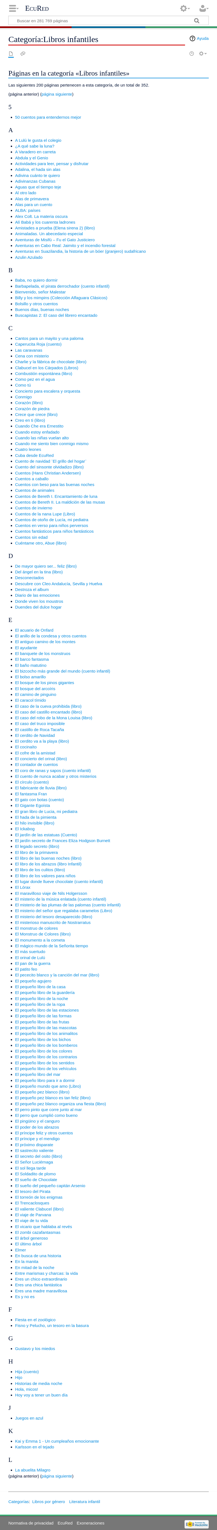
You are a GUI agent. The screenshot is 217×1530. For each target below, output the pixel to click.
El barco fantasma (32, 659)
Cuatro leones (28, 449)
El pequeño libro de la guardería (45, 992)
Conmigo (23, 397)
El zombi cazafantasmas (38, 1232)
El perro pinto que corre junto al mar (48, 1109)
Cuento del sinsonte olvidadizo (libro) (49, 467)
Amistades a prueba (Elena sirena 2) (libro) (55, 228)
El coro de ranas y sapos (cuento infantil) (53, 770)
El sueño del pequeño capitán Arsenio (50, 1185)
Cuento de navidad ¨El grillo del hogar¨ (50, 461)
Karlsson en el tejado (34, 1447)
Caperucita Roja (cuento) (38, 344)
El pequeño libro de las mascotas (46, 1027)
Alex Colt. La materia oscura (41, 216)
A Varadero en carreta (35, 151)
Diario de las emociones (37, 595)
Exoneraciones (90, 1523)
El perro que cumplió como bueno (46, 1115)
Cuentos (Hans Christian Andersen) (48, 473)
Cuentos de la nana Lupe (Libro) (45, 514)
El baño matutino (31, 665)
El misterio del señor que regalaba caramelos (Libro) (63, 910)
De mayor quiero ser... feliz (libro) (46, 566)
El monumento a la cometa (40, 940)
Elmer (20, 1250)
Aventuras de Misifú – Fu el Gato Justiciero (55, 239)
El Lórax (23, 887)
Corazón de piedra (32, 408)
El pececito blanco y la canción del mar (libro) (57, 975)
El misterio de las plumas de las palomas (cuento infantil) (68, 905)
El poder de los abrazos (37, 1127)
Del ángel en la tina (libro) (39, 572)
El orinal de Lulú (30, 957)
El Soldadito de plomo (35, 1173)
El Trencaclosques (32, 1203)
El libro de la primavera (36, 852)
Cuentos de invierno (33, 508)
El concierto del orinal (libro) (41, 758)
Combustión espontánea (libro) (43, 373)
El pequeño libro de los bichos (43, 1039)
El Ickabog (25, 828)
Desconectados (29, 577)
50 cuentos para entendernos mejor (48, 117)
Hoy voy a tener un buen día (41, 1395)
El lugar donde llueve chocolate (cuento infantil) (59, 881)
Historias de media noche (38, 1383)
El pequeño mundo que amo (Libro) (48, 1086)
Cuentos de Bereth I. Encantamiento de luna (56, 496)
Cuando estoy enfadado (37, 432)
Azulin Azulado (29, 257)
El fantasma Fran (31, 794)
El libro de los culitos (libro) (40, 869)
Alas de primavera (32, 198)
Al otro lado (25, 192)
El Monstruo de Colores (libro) (43, 934)
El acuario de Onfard (34, 630)
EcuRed (37, 8)
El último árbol (28, 1244)
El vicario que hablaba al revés (43, 1226)
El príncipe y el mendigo (37, 1138)
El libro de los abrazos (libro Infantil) (48, 864)
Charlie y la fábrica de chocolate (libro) (50, 361)
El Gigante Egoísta (32, 805)
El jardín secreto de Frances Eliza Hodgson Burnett (62, 840)
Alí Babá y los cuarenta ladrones (45, 222)
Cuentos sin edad (31, 537)
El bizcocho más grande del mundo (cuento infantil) (62, 671)
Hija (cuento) (27, 1371)
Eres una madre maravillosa (41, 1291)
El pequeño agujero (33, 981)
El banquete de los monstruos (42, 653)
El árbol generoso (31, 1238)
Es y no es (25, 1296)
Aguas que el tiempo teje (38, 187)
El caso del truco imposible (40, 723)
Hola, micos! (26, 1389)
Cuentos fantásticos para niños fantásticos (54, 531)
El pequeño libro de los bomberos (46, 1045)
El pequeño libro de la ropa (40, 1004)
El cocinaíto (26, 747)
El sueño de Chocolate (36, 1179)
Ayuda (203, 38)
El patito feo (26, 969)
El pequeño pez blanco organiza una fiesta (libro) (60, 1103)
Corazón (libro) (29, 402)
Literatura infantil (84, 1501)
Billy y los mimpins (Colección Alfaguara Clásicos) (61, 297)
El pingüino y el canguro (37, 1121)
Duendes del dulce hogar (38, 607)
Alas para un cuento (33, 204)
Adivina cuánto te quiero (37, 175)
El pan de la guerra (32, 963)
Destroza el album (32, 589)
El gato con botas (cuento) (39, 799)
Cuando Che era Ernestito (39, 426)
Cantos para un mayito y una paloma (49, 338)
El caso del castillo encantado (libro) (48, 712)
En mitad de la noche (35, 1267)
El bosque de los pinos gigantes (44, 682)
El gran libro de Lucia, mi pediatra (46, 811)
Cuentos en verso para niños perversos (51, 525)
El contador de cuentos (36, 764)
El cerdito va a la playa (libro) (42, 741)
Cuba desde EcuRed (34, 455)
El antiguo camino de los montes (45, 641)
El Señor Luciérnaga (34, 1162)
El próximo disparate (34, 1144)
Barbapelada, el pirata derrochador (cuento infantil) (62, 286)
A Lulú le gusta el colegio (38, 140)
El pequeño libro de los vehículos (46, 1068)
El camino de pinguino (35, 694)
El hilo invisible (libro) (35, 823)
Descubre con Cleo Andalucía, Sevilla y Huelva (58, 583)
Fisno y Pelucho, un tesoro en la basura (52, 1325)
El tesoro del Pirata (32, 1191)
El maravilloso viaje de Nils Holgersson (51, 893)
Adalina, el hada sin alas (38, 169)
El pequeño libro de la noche (41, 998)
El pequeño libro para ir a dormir (45, 1080)
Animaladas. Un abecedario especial (49, 233)
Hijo (18, 1377)
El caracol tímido (30, 700)
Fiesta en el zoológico (35, 1319)
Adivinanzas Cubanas (35, 181)
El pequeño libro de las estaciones (47, 1010)
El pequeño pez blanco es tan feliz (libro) (53, 1097)
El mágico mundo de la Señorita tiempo (51, 945)
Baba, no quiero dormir (36, 280)
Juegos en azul (29, 1418)
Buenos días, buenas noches (42, 309)
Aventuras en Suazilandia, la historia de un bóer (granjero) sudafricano (80, 251)
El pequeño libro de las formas (43, 1015)
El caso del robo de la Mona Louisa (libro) (53, 717)
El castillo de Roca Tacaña (39, 729)
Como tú (23, 385)
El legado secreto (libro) (37, 846)
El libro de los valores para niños (45, 875)
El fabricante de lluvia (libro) (41, 787)
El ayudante (26, 647)
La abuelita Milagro (32, 1470)
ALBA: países (27, 210)
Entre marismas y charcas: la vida (46, 1273)
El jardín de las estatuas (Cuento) (46, 834)
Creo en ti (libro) (30, 420)
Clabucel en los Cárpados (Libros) (46, 367)
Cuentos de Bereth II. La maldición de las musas (60, 502)
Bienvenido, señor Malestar (40, 292)
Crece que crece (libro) (36, 414)
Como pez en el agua (35, 379)
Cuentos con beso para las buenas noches (54, 484)
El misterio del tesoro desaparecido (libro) (53, 916)
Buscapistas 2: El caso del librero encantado (56, 315)
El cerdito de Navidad (35, 735)
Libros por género (48, 1501)
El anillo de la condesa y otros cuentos (50, 636)
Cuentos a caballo (32, 478)
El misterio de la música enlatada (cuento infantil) (60, 899)
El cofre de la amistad (35, 753)
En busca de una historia (38, 1255)
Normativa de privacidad (30, 1523)
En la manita (26, 1261)
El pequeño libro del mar (38, 1074)
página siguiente (57, 94)
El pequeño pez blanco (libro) (42, 1092)
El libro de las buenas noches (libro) (48, 858)
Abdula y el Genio (31, 158)
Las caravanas (28, 350)
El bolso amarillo (30, 676)
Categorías (18, 1501)
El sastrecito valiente (34, 1150)
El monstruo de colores (36, 928)
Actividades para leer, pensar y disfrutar (52, 163)
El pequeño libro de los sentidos (44, 1062)
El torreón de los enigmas (39, 1197)
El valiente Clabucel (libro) (39, 1209)
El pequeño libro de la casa (40, 986)
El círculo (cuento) (32, 782)
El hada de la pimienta (35, 817)
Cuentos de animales (35, 490)
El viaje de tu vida (31, 1220)
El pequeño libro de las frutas (42, 1022)
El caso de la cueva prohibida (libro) (48, 706)
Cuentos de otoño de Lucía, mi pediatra (51, 519)
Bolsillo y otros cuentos (36, 303)
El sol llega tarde (30, 1168)
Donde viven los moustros (39, 601)
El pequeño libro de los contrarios (46, 1056)
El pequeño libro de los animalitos (46, 1033)
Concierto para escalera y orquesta (47, 391)
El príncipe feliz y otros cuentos (44, 1133)
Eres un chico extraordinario (41, 1279)
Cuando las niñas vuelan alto (42, 437)
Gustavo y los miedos (35, 1348)
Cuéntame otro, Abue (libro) (41, 543)
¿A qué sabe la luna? (35, 146)
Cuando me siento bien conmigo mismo (52, 443)
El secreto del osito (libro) (38, 1156)
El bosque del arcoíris (35, 688)
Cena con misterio (32, 356)
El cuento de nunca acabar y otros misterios (55, 776)
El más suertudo (30, 951)
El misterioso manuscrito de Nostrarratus (53, 922)
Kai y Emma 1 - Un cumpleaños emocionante (57, 1441)
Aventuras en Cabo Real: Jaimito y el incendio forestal (65, 245)
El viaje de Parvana (33, 1214)
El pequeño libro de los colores (43, 1051)
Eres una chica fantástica (38, 1284)
